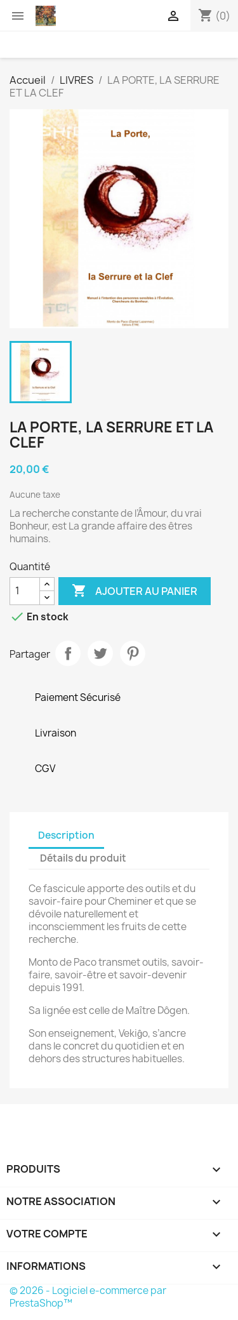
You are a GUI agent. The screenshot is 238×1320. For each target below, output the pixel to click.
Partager (68, 653)
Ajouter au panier (134, 591)
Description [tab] (66, 835)
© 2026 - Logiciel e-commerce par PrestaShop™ (88, 1297)
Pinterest (132, 653)
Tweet (100, 653)
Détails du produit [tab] (83, 858)
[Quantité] (25, 591)
